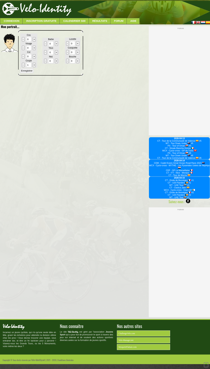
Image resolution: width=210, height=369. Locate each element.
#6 (189, 153)
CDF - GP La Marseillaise (179, 170)
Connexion (11, 21)
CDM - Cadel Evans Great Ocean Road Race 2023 (179, 163)
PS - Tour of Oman (178, 146)
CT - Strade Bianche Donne (179, 148)
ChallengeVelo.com (126, 333)
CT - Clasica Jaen (179, 187)
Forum (118, 21)
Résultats (99, 21)
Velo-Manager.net (126, 340)
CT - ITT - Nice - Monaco (179, 173)
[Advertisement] (140, 9)
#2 (192, 192)
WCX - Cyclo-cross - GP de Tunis (179, 150)
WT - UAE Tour (178, 185)
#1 (192, 180)
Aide (133, 21)
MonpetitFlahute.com (127, 347)
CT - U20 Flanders (178, 183)
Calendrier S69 (74, 21)
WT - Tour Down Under (178, 143)
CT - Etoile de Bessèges (178, 180)
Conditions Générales (66, 360)
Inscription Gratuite (41, 21)
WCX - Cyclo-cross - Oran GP (179, 190)
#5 (199, 141)
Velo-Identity (45, 8)
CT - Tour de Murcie (179, 175)
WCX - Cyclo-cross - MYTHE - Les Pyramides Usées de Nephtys (179, 166)
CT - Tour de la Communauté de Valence (177, 141)
